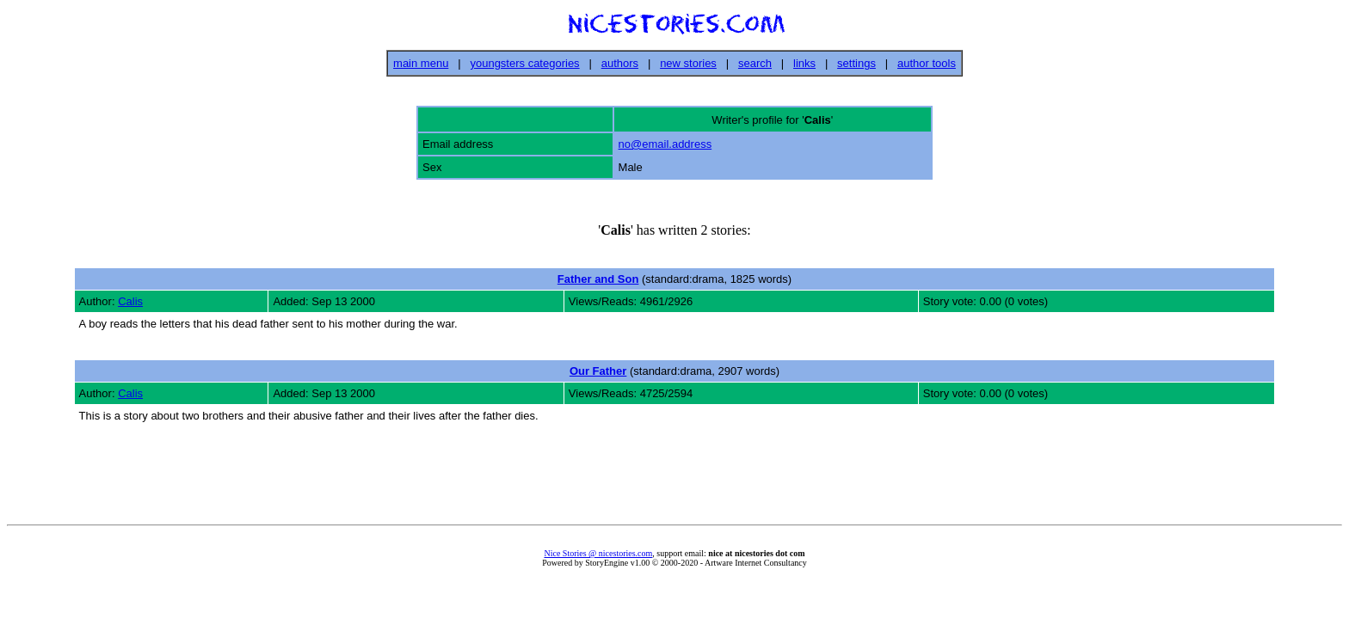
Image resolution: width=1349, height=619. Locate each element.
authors (619, 63)
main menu (420, 63)
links (804, 63)
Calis (130, 301)
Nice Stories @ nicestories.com (598, 553)
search (755, 63)
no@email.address (665, 144)
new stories (688, 63)
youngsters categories (524, 63)
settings (856, 63)
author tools (926, 63)
